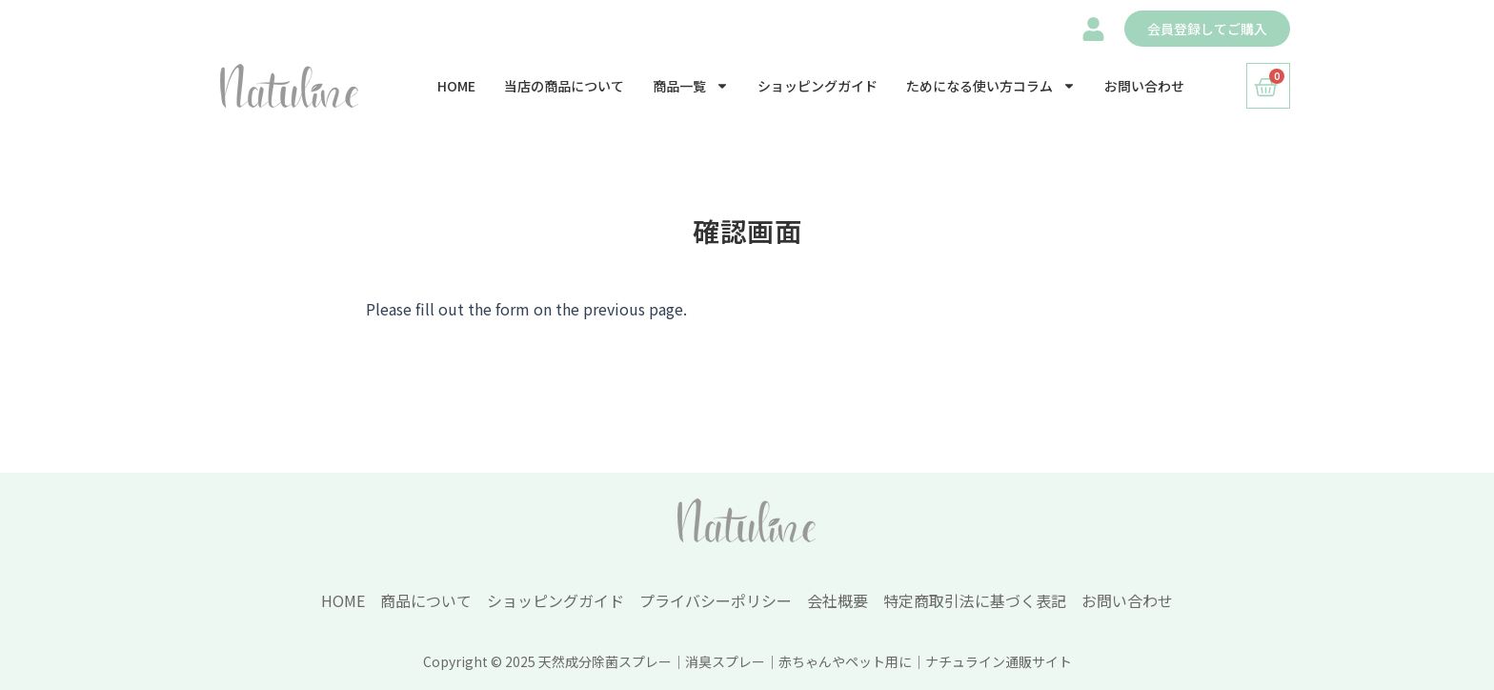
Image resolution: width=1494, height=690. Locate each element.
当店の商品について (564, 85)
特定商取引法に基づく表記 (974, 600)
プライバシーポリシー (715, 600)
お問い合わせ (1144, 85)
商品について (426, 600)
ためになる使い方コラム (991, 86)
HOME (456, 85)
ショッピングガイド (817, 85)
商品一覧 (691, 86)
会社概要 (837, 600)
